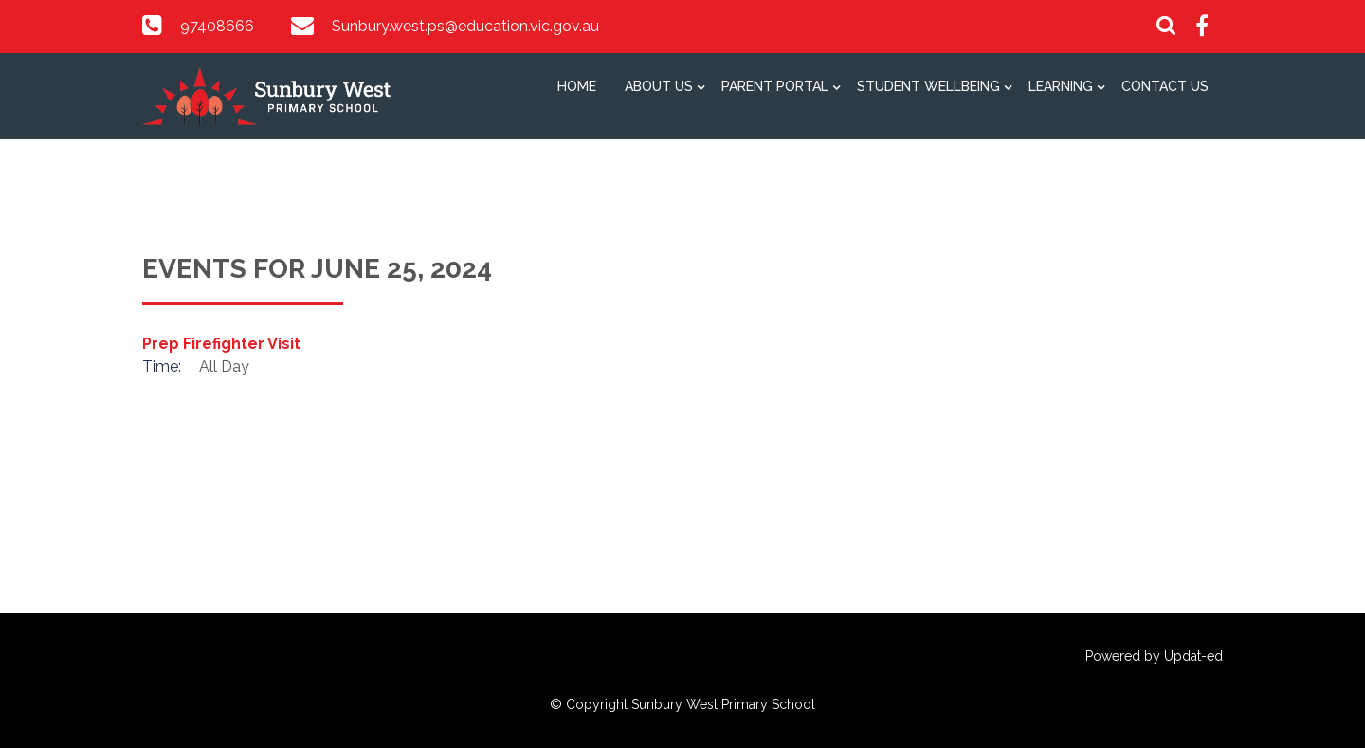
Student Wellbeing (928, 86)
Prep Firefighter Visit (221, 344)
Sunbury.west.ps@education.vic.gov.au (465, 26)
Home (576, 86)
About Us (659, 86)
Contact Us (1165, 86)
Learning (1060, 86)
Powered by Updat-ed (1154, 656)
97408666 (217, 26)
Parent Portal (774, 86)
